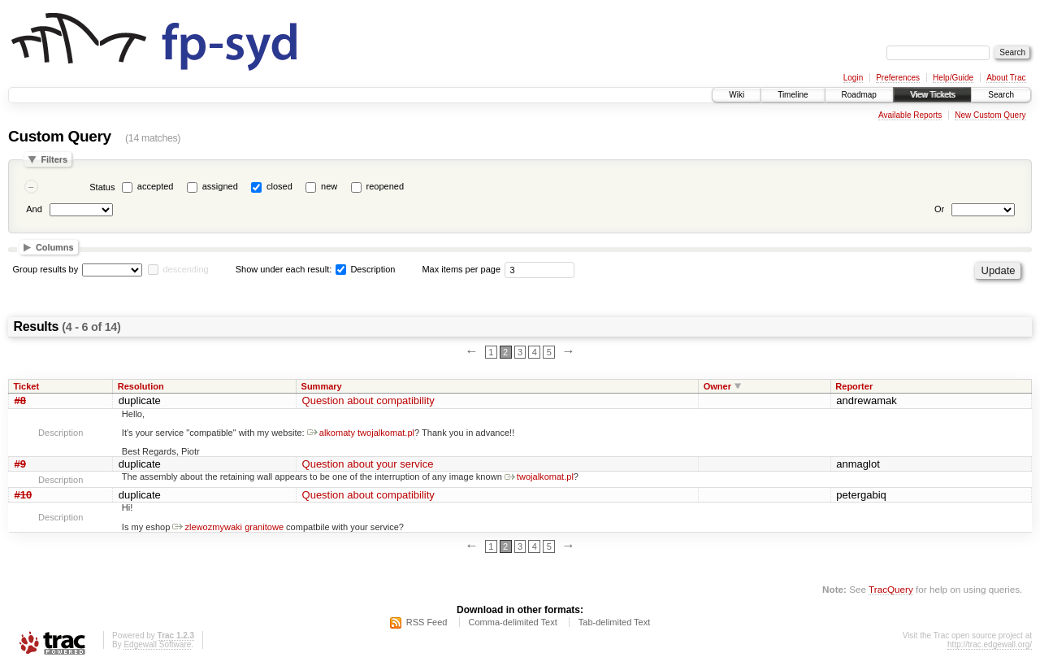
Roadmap (859, 94)
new (329, 186)
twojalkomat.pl (539, 476)
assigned (220, 186)
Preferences (898, 77)
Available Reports (910, 115)
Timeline (793, 94)
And (34, 209)
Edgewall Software (157, 644)
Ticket (27, 386)
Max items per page (461, 269)
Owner (717, 386)
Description (365, 269)
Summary (321, 386)
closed (279, 186)
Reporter (854, 386)
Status (102, 187)
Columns (55, 247)
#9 (20, 464)
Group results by (46, 269)
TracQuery (891, 589)
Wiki (736, 94)
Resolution (141, 386)
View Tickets (932, 94)
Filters (54, 159)
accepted (155, 186)
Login (853, 77)
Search (1001, 94)
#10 (23, 495)
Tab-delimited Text (614, 622)
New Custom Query (990, 115)
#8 (20, 400)
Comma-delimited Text (513, 622)
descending (185, 269)
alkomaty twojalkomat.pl (360, 432)
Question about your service (368, 464)
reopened (385, 186)
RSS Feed (427, 622)
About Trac (1005, 77)
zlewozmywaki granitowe (228, 527)
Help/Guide (953, 77)
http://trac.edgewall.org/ (989, 644)
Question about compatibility (368, 400)
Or (939, 209)
